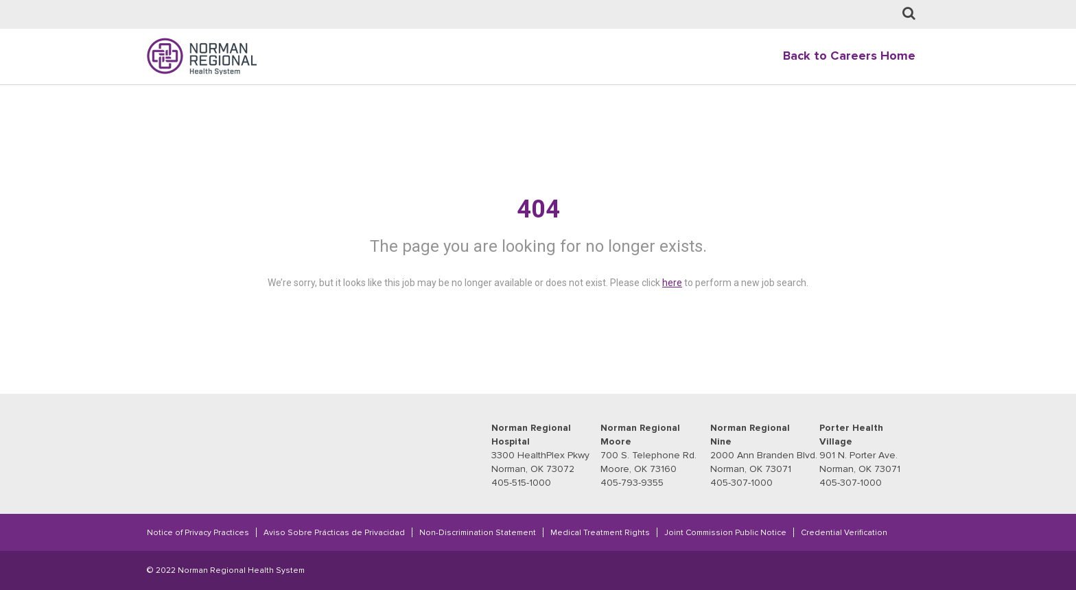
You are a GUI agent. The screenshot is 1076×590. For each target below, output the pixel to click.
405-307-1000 (741, 482)
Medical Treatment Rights (600, 532)
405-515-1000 (521, 482)
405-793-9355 (632, 482)
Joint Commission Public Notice (725, 532)
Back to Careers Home (849, 56)
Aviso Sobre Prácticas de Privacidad (334, 532)
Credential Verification (844, 532)
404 (538, 209)
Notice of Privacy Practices (198, 532)
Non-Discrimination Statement (477, 532)
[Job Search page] (908, 14)
